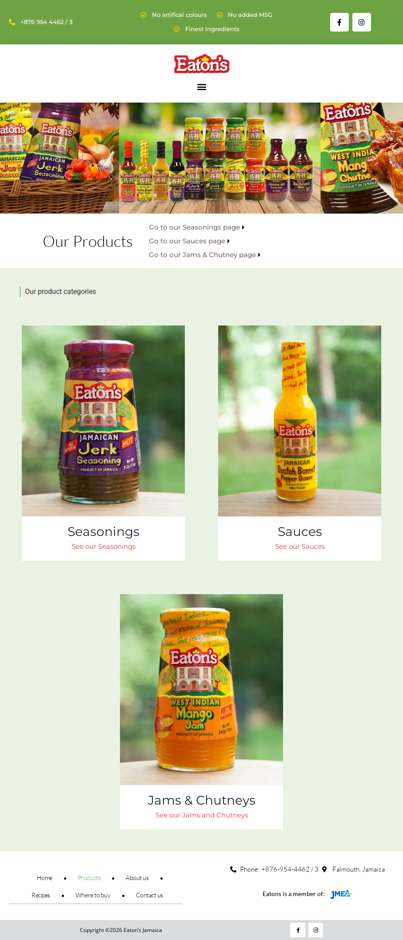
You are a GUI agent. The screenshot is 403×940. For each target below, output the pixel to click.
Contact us (150, 895)
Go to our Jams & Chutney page (202, 254)
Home (44, 877)
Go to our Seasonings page (194, 227)
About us (137, 877)
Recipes (41, 895)
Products (89, 877)
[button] (201, 86)
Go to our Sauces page (187, 241)
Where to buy (93, 895)
